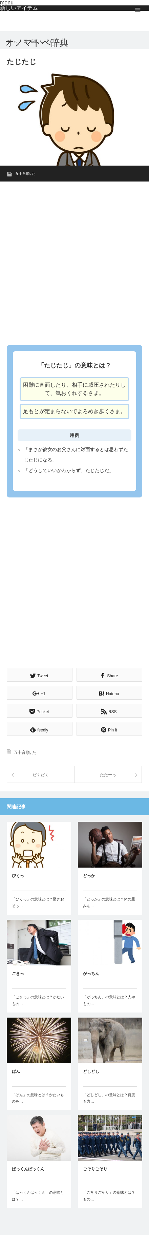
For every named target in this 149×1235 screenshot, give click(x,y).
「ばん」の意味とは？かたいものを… (38, 1098)
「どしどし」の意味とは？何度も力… (109, 1098)
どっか (89, 875)
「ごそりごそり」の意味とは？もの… (109, 1195)
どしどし (91, 1071)
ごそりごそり (95, 1169)
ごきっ (18, 973)
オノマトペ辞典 (36, 42)
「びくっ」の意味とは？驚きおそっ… (38, 902)
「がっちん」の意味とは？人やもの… (109, 1000)
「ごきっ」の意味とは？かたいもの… (38, 1000)
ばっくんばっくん (28, 1169)
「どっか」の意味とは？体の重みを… (109, 902)
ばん (16, 1071)
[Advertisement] (74, 261)
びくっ (18, 875)
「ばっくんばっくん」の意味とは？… (38, 1195)
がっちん (91, 973)
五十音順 (22, 173)
